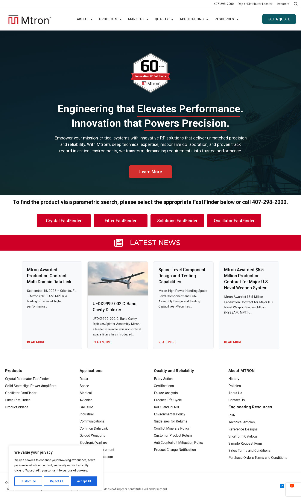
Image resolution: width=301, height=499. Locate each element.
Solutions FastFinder (177, 220)
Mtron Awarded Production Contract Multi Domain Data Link (49, 275)
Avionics (86, 400)
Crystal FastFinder (64, 220)
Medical (86, 393)
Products (108, 19)
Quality (162, 19)
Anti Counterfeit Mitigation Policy (179, 443)
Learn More (150, 171)
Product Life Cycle (168, 400)
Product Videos (17, 407)
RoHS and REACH (167, 407)
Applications (192, 19)
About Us (235, 393)
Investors (283, 4)
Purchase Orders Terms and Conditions (257, 458)
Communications (92, 421)
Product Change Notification (175, 450)
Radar (84, 379)
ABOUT (82, 19)
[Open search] (295, 4)
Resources (224, 19)
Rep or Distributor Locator (255, 4)
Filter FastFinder (121, 220)
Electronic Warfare (93, 443)
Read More (36, 342)
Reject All (56, 481)
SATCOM (86, 407)
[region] (56, 467)
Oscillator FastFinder (234, 220)
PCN (231, 415)
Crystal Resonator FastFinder (27, 379)
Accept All (84, 481)
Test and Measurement (97, 450)
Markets (136, 19)
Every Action (163, 379)
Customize (28, 481)
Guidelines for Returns (170, 421)
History (233, 379)
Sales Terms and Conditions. (249, 450)
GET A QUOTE (279, 19)
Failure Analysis (166, 393)
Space (84, 386)
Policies (234, 386)
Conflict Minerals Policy (172, 428)
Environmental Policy (169, 414)
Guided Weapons (92, 435)
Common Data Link (94, 428)
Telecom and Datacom (96, 457)
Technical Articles (241, 422)
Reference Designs (243, 429)
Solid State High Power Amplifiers (30, 386)
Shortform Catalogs (243, 436)
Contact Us (236, 400)
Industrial (87, 414)
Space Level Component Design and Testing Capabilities (181, 275)
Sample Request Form (245, 443)
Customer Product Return (173, 435)
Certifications (164, 386)
